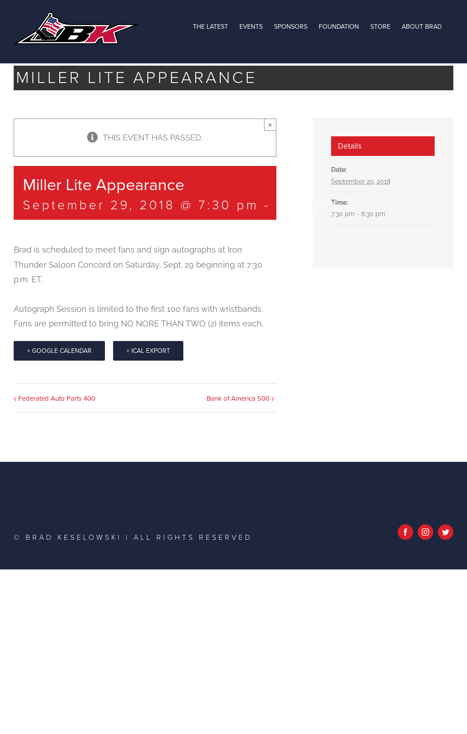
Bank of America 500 (238, 398)
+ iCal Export (148, 351)
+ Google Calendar (59, 351)
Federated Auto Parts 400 (56, 398)
